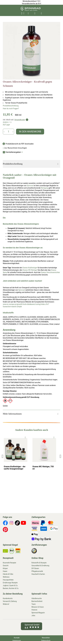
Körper (5, 568)
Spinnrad (30, 185)
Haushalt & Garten (38, 574)
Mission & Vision (38, 607)
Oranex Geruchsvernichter (50, 272)
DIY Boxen (35, 568)
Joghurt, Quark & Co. (10, 585)
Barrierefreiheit (37, 601)
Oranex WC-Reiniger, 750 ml (43, 467)
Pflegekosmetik (37, 571)
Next (60, 456)
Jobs (33, 615)
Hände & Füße (8, 574)
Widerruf (6, 604)
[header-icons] (28, 13)
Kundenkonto (8, 598)
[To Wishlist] (25, 437)
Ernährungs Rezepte (10, 583)
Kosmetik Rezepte (9, 563)
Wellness (6, 577)
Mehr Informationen (12, 414)
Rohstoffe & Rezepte (39, 563)
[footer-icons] (5, 523)
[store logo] (31, 10)
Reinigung (44, 188)
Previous (3, 456)
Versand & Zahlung (10, 601)
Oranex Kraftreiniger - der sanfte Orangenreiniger (14, 467)
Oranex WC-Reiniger (30, 270)
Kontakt (16, 638)
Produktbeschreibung (11, 106)
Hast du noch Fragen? (11, 109)
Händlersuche (37, 598)
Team (34, 604)
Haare (5, 571)
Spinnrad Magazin (38, 613)
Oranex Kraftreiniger (30, 268)
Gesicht (5, 565)
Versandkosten (19, 120)
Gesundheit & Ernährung (40, 565)
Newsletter (46, 638)
